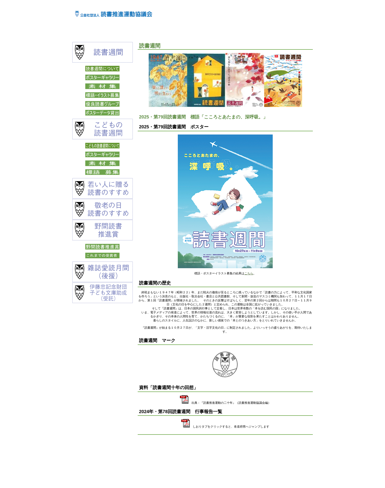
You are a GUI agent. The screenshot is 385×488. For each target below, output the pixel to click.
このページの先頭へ (296, 449)
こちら (248, 273)
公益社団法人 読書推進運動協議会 (113, 14)
